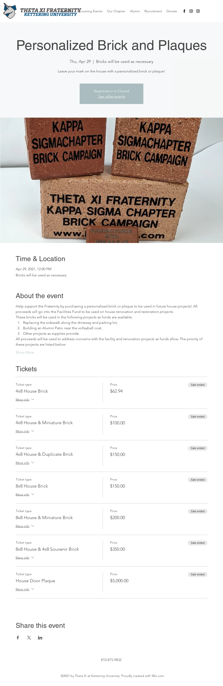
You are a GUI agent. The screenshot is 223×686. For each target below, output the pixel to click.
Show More (25, 352)
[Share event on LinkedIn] (40, 637)
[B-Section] (198, 11)
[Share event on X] (29, 637)
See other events (111, 96)
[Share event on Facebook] (18, 637)
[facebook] (184, 11)
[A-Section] (191, 11)
